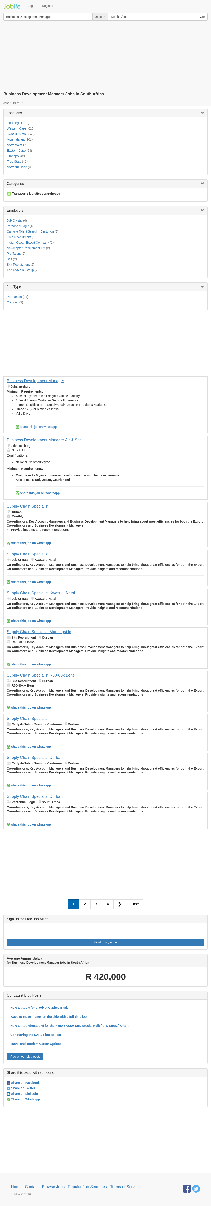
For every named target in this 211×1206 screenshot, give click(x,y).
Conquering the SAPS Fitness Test (35, 1035)
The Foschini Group (20, 270)
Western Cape (16, 128)
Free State (14, 161)
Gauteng (13, 123)
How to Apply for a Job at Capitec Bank (39, 1007)
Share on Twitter (21, 1088)
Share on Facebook (23, 1082)
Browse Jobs (53, 1187)
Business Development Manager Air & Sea (44, 440)
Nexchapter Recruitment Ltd (26, 248)
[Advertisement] (105, 55)
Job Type (14, 287)
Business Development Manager (35, 381)
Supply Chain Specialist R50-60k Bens (41, 675)
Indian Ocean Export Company (28, 242)
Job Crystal (14, 220)
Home (16, 1187)
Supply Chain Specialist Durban (35, 757)
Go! (202, 17)
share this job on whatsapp (36, 427)
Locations (14, 113)
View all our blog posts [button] (25, 1056)
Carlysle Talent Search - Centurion (30, 231)
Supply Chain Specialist (27, 506)
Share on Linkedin (22, 1093)
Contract (13, 302)
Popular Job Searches (87, 1187)
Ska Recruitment (18, 264)
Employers (15, 210)
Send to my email (105, 942)
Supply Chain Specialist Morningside (39, 632)
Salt (9, 259)
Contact (32, 1187)
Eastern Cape (16, 150)
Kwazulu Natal (17, 134)
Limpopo (13, 156)
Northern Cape (17, 167)
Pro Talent (14, 253)
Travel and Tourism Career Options (35, 1044)
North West (14, 145)
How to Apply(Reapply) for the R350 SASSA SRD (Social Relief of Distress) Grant (69, 1025)
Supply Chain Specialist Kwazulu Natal (41, 593)
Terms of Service (125, 1187)
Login (31, 6)
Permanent (14, 297)
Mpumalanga (16, 139)
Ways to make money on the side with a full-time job (48, 1016)
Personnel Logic (18, 226)
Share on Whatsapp (23, 1099)
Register (47, 6)
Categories (15, 184)
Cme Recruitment (19, 237)
